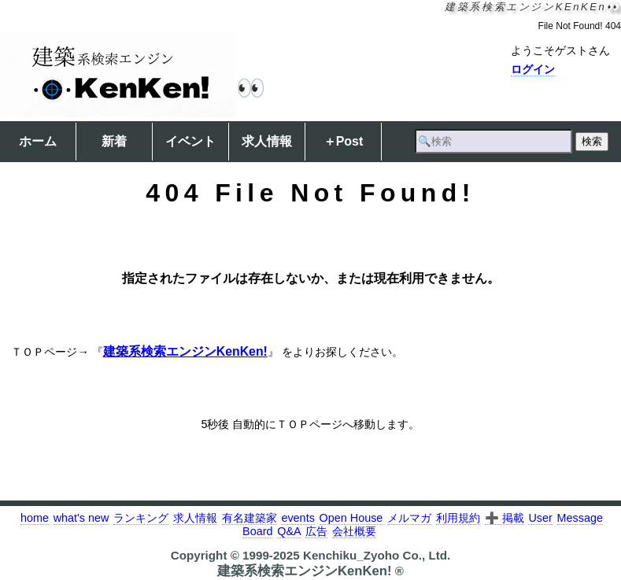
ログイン (533, 69)
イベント (190, 141)
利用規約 (458, 518)
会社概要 (354, 531)
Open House (351, 518)
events (297, 518)
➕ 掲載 (504, 518)
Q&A (289, 531)
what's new (81, 518)
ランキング (140, 518)
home (34, 518)
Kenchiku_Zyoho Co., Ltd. (376, 555)
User (540, 518)
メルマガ (409, 518)
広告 (316, 531)
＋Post (343, 141)
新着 (114, 141)
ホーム (38, 141)
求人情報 (267, 141)
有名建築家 (249, 518)
